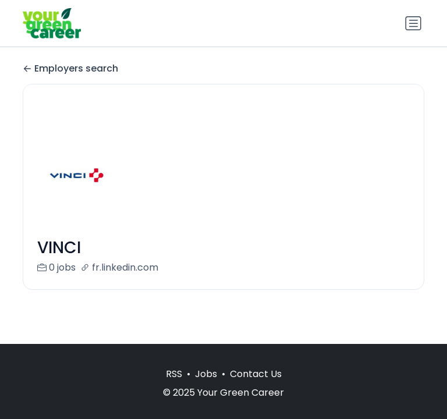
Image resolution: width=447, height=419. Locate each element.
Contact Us (256, 374)
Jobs (206, 374)
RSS (174, 374)
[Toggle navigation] (413, 23)
